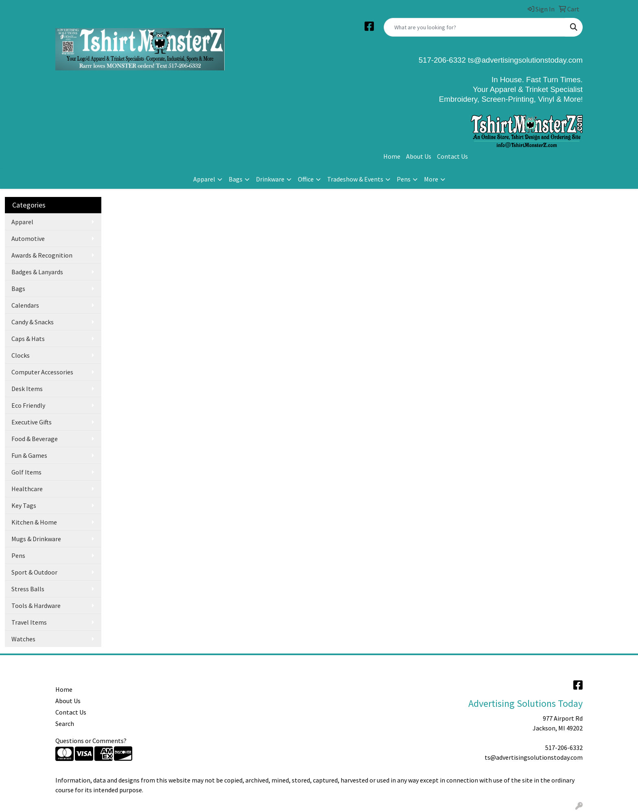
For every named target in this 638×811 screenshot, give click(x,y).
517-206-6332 (564, 747)
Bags (236, 179)
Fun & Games (29, 455)
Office (306, 179)
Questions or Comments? (91, 741)
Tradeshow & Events (355, 179)
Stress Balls (27, 589)
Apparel (204, 179)
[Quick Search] (475, 27)
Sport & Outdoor (34, 572)
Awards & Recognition (41, 255)
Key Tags (23, 505)
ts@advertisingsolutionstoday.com (524, 60)
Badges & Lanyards (37, 272)
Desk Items (27, 389)
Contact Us (452, 156)
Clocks (20, 355)
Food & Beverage (34, 439)
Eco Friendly (28, 405)
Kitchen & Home (34, 522)
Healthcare (27, 489)
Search (64, 723)
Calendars (25, 305)
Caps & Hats (28, 338)
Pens (404, 179)
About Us (418, 156)
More (431, 179)
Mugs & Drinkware (36, 539)
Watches (23, 639)
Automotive (28, 238)
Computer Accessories (42, 372)
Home (391, 156)
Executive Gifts (31, 422)
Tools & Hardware (36, 605)
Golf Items (26, 472)
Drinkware (270, 179)
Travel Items (29, 622)
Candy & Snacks (32, 322)
